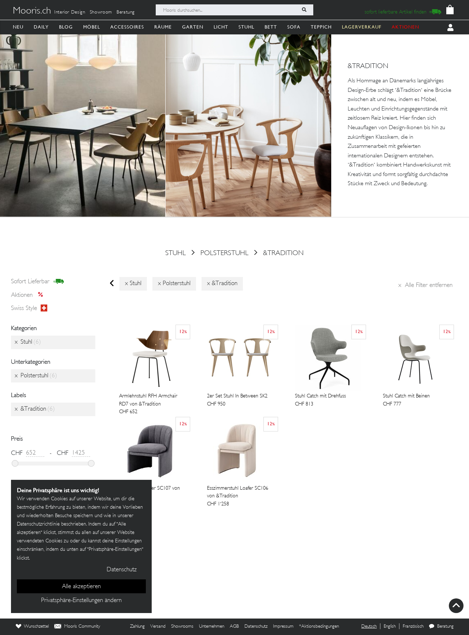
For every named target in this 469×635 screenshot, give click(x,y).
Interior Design (69, 12)
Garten (192, 27)
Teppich (321, 27)
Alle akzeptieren (81, 587)
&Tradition (283, 253)
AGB (234, 626)
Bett (271, 27)
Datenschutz (255, 626)
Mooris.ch (32, 11)
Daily (41, 27)
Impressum (283, 626)
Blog (66, 27)
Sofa (293, 27)
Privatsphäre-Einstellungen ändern (81, 601)
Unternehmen (211, 626)
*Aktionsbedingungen (319, 626)
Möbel (91, 27)
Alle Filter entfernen (425, 285)
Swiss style (29, 308)
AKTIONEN (405, 27)
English (390, 626)
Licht (221, 27)
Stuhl (246, 27)
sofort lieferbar (37, 282)
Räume (163, 27)
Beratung (126, 12)
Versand (158, 626)
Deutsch (369, 626)
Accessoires (127, 27)
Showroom (101, 12)
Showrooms (182, 626)
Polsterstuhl (224, 253)
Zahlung (137, 626)
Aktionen (29, 295)
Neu (18, 27)
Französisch (413, 626)
